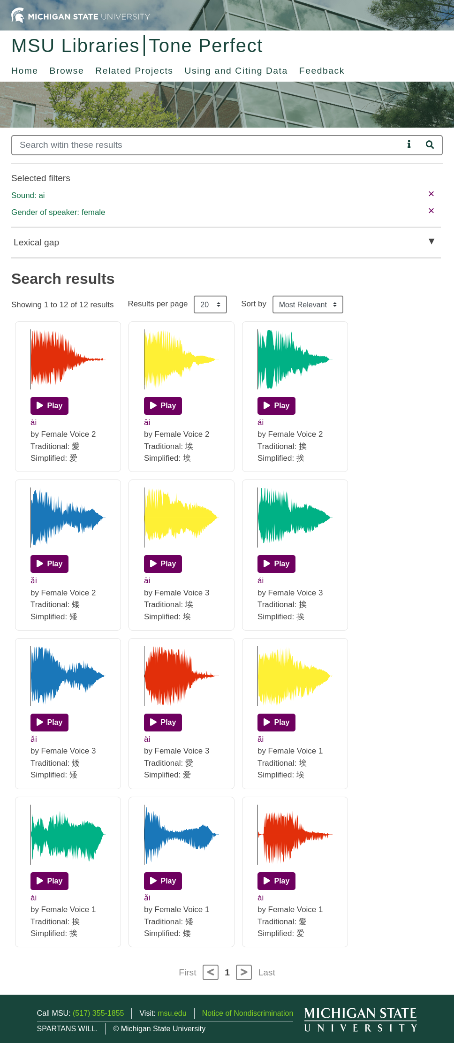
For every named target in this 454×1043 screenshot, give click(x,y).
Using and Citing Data (236, 71)
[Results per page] (210, 304)
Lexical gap (36, 242)
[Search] (207, 145)
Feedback (322, 71)
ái (260, 422)
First (187, 972)
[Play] (49, 406)
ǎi (33, 580)
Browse (67, 71)
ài (33, 422)
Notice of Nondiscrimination (248, 1013)
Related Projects (134, 71)
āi (147, 422)
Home (24, 71)
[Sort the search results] (307, 304)
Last (266, 972)
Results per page (158, 303)
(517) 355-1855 (98, 1013)
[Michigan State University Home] (80, 14)
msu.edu (172, 1013)
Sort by (253, 303)
